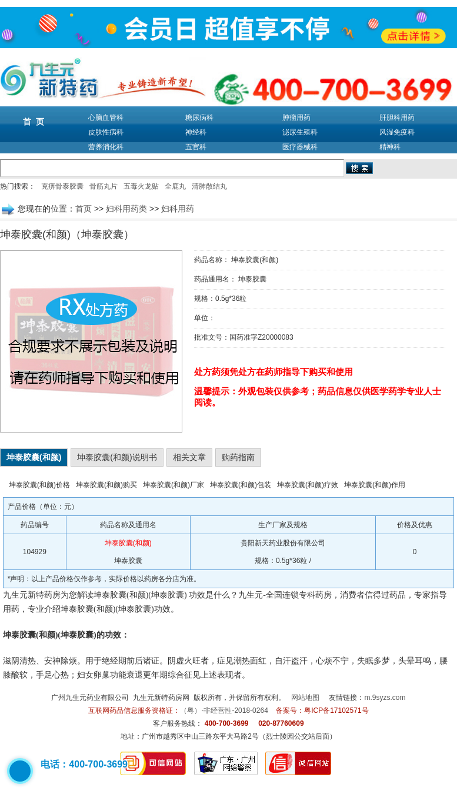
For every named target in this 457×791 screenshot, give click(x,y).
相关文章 (189, 457)
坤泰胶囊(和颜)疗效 (307, 485)
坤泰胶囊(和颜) (33, 457)
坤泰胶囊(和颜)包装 (240, 485)
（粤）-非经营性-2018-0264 (224, 710)
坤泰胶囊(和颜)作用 (374, 485)
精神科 (390, 147)
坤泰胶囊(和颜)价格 (39, 485)
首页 (83, 208)
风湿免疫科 (397, 132)
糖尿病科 (199, 117)
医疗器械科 (300, 147)
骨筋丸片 (103, 186)
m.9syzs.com (385, 697)
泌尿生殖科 (300, 132)
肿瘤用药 (296, 117)
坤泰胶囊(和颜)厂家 (173, 485)
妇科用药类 (126, 208)
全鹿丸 (175, 186)
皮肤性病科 (106, 132)
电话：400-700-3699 (84, 764)
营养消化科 (106, 147)
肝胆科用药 (397, 117)
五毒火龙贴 (141, 186)
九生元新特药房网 (161, 697)
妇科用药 (177, 208)
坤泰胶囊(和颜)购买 (106, 485)
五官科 (195, 147)
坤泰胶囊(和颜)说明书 (116, 457)
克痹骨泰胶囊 (62, 186)
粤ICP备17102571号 (336, 710)
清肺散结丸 (209, 186)
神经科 (195, 132)
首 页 (33, 121)
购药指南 (238, 457)
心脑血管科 (106, 117)
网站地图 (305, 697)
